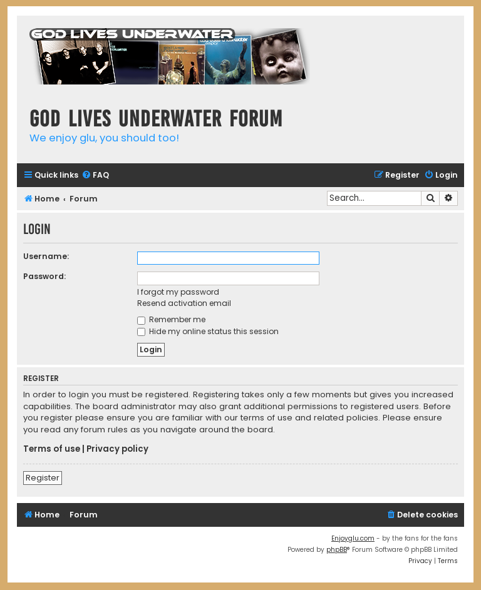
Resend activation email (184, 303)
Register (42, 478)
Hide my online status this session (208, 331)
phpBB (336, 549)
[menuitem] (95, 175)
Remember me (171, 319)
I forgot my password (178, 292)
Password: (44, 276)
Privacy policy (117, 449)
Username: (46, 256)
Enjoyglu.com (353, 538)
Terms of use (51, 449)
